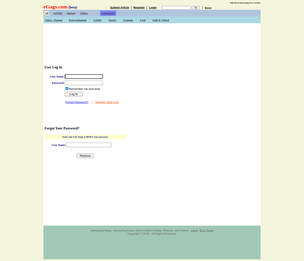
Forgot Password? (76, 102)
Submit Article (119, 7)
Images (71, 13)
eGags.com (55, 7)
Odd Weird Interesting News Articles (245, 3)
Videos (84, 13)
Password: (58, 82)
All (46, 13)
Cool (142, 20)
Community (108, 13)
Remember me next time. (85, 89)
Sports (112, 20)
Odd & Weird (160, 20)
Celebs (97, 20)
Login (153, 7)
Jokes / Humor (54, 20)
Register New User (107, 102)
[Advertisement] (152, 37)
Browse (208, 8)
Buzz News (206, 230)
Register (139, 7)
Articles (58, 13)
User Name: (57, 76)
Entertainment (78, 20)
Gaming (128, 20)
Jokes (194, 230)
